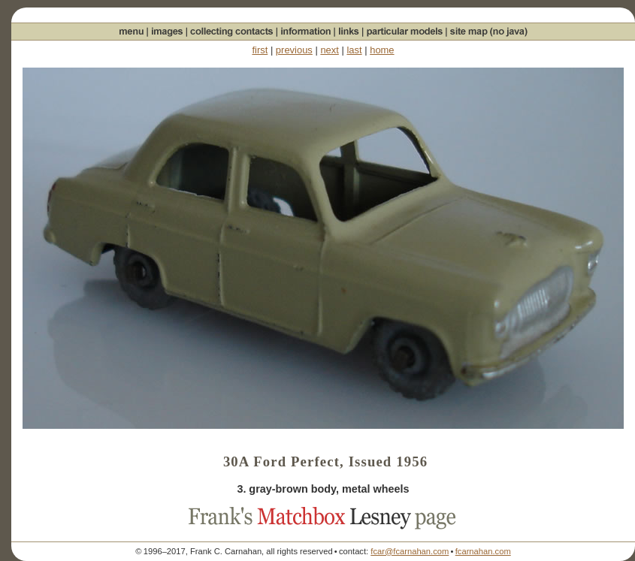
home (382, 50)
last (353, 50)
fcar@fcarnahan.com (409, 551)
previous (294, 50)
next (329, 50)
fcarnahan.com (483, 551)
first (260, 50)
